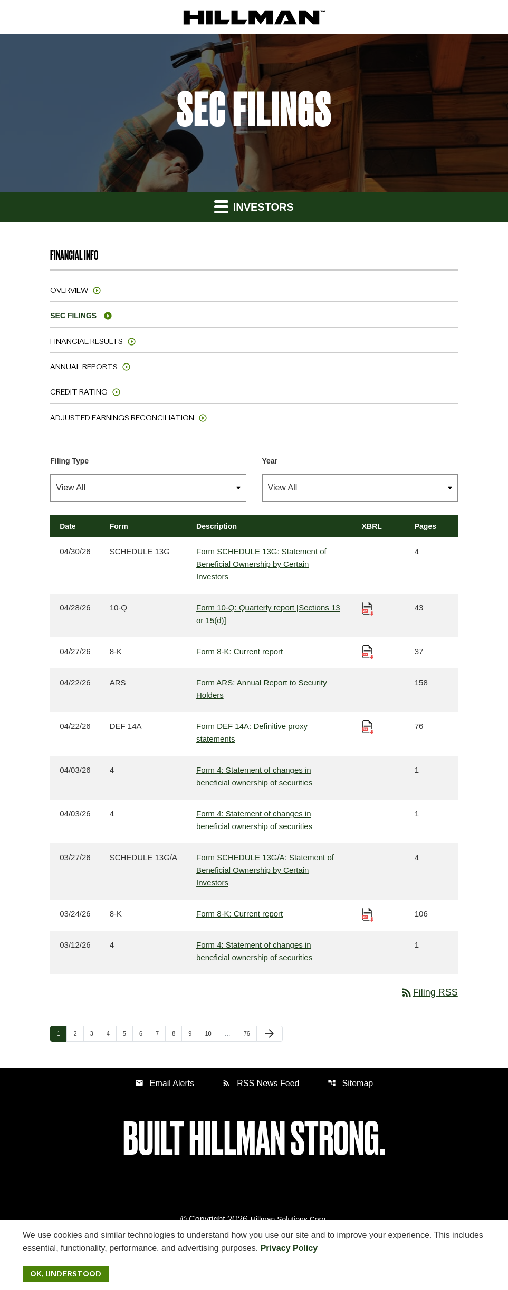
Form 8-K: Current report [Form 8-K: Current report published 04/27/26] (239, 651)
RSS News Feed (260, 1083)
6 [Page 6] (144, 1033)
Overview (69, 290)
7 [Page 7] (160, 1033)
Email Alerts (164, 1083)
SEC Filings (73, 315)
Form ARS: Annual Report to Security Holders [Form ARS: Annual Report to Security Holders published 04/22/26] (261, 689)
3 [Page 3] (95, 1033)
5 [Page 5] (127, 1033)
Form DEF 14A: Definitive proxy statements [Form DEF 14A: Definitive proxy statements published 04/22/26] (252, 732)
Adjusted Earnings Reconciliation (122, 417)
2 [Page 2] (78, 1033)
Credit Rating (79, 392)
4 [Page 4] (111, 1033)
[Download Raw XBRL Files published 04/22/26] (367, 726)
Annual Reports (84, 366)
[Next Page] (269, 1034)
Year (270, 461)
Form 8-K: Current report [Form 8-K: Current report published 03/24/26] (239, 913)
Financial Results (86, 341)
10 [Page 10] (211, 1033)
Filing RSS (429, 992)
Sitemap (350, 1083)
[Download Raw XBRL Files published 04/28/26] (367, 607)
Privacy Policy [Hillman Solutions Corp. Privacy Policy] (289, 1248)
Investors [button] (254, 206)
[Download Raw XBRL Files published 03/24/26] (367, 913)
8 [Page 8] (176, 1033)
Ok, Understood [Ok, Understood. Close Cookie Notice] (65, 1273)
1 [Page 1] (61, 1033)
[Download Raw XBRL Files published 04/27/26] (367, 651)
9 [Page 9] (193, 1033)
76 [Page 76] (250, 1033)
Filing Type (69, 461)
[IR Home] (254, 17)
